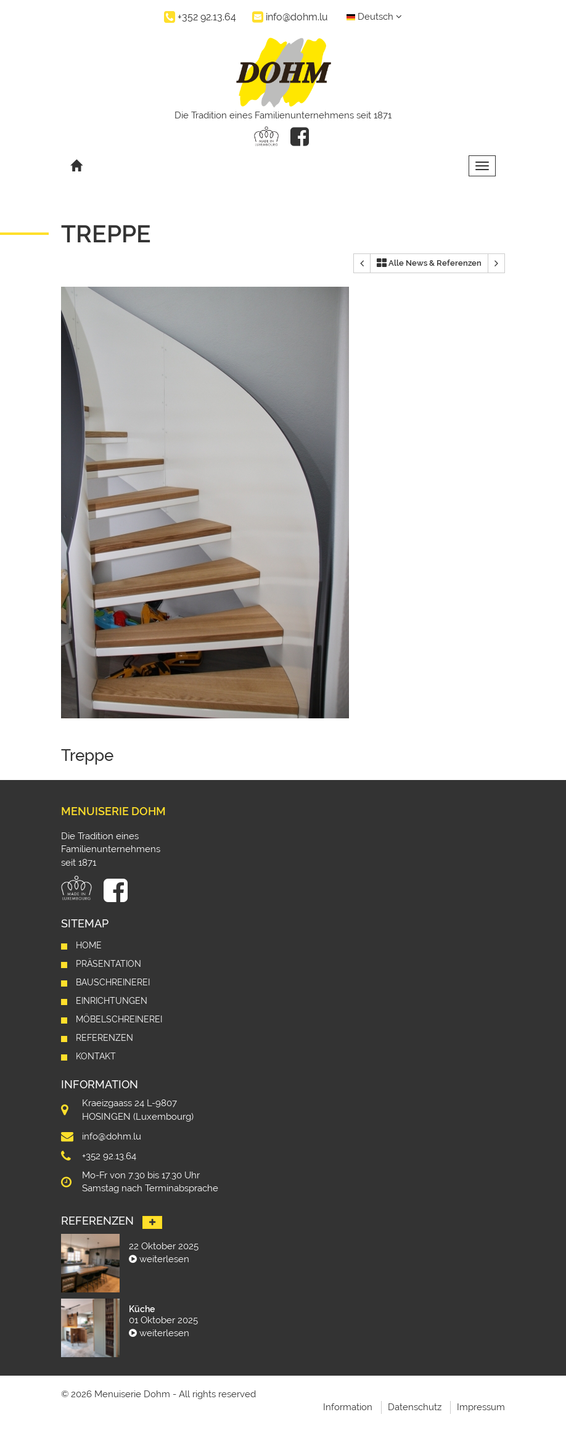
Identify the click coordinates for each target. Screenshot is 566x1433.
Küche (142, 1309)
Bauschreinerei (113, 982)
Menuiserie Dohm (113, 811)
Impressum (481, 1407)
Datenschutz (414, 1407)
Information (347, 1407)
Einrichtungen (111, 1001)
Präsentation (108, 964)
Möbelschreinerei (119, 1019)
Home (89, 945)
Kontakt (96, 1056)
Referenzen (104, 1038)
